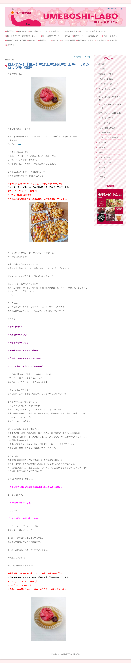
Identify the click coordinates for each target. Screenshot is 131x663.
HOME (111, 9)
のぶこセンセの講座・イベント (93, 31)
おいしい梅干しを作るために (111, 106)
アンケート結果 (68, 40)
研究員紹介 (101, 40)
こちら (18, 144)
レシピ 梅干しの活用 (16, 40)
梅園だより (45, 40)
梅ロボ (55, 40)
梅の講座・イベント (38, 31)
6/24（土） (34, 191)
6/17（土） (12, 191)
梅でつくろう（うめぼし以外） (87, 36)
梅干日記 (11, 31)
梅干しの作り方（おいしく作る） (56, 36)
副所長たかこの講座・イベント (64, 31)
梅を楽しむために (108, 118)
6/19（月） (23, 191)
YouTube (22, 31)
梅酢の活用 (105, 132)
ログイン (120, 9)
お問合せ (11, 45)
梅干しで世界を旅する (109, 137)
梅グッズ (33, 40)
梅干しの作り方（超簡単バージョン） (23, 36)
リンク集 (113, 40)
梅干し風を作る (110, 36)
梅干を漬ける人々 (85, 40)
